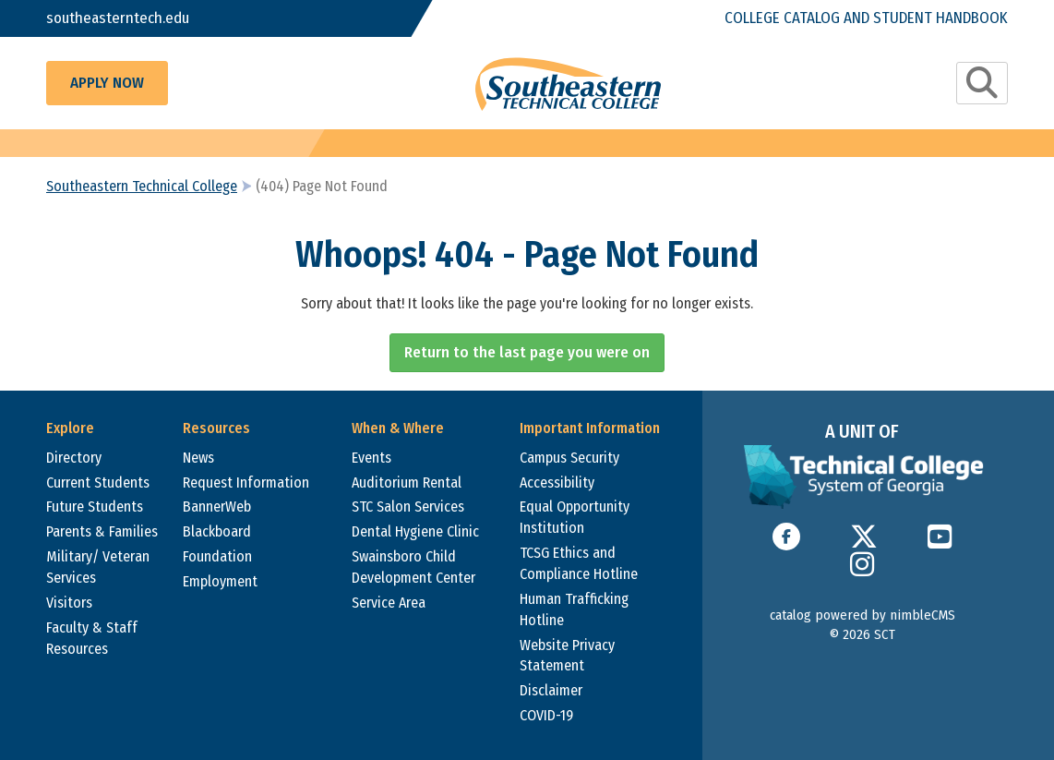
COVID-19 (546, 715)
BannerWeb (217, 506)
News (198, 457)
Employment (220, 581)
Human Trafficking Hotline (574, 609)
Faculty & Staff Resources (92, 638)
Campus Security (569, 457)
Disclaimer (551, 690)
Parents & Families (102, 531)
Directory (74, 457)
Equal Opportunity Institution (574, 517)
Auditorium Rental (406, 482)
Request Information (246, 482)
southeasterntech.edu (117, 18)
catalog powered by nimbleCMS (862, 615)
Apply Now (107, 82)
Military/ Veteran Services (98, 567)
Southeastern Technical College (141, 186)
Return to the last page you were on (527, 352)
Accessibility (557, 482)
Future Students (94, 506)
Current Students (98, 482)
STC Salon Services (408, 506)
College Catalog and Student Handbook (866, 18)
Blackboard (217, 531)
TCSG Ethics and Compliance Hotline (579, 563)
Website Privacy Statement (567, 655)
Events (371, 457)
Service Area (388, 602)
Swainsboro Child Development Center (413, 567)
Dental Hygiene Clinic (415, 531)
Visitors (69, 602)
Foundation (217, 556)
